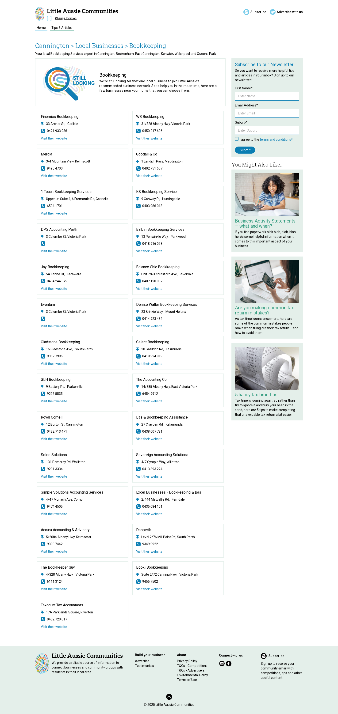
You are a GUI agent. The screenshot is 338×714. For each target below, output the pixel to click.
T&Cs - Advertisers (191, 670)
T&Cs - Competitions (192, 666)
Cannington (52, 45)
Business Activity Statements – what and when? (265, 223)
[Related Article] (267, 194)
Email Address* (246, 105)
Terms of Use (187, 680)
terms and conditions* (276, 139)
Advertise (142, 661)
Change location (66, 18)
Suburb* (241, 122)
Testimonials (144, 666)
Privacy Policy (187, 661)
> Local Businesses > (99, 45)
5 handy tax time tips (256, 394)
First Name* (244, 88)
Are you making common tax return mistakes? (264, 310)
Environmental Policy (192, 675)
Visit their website (54, 138)
